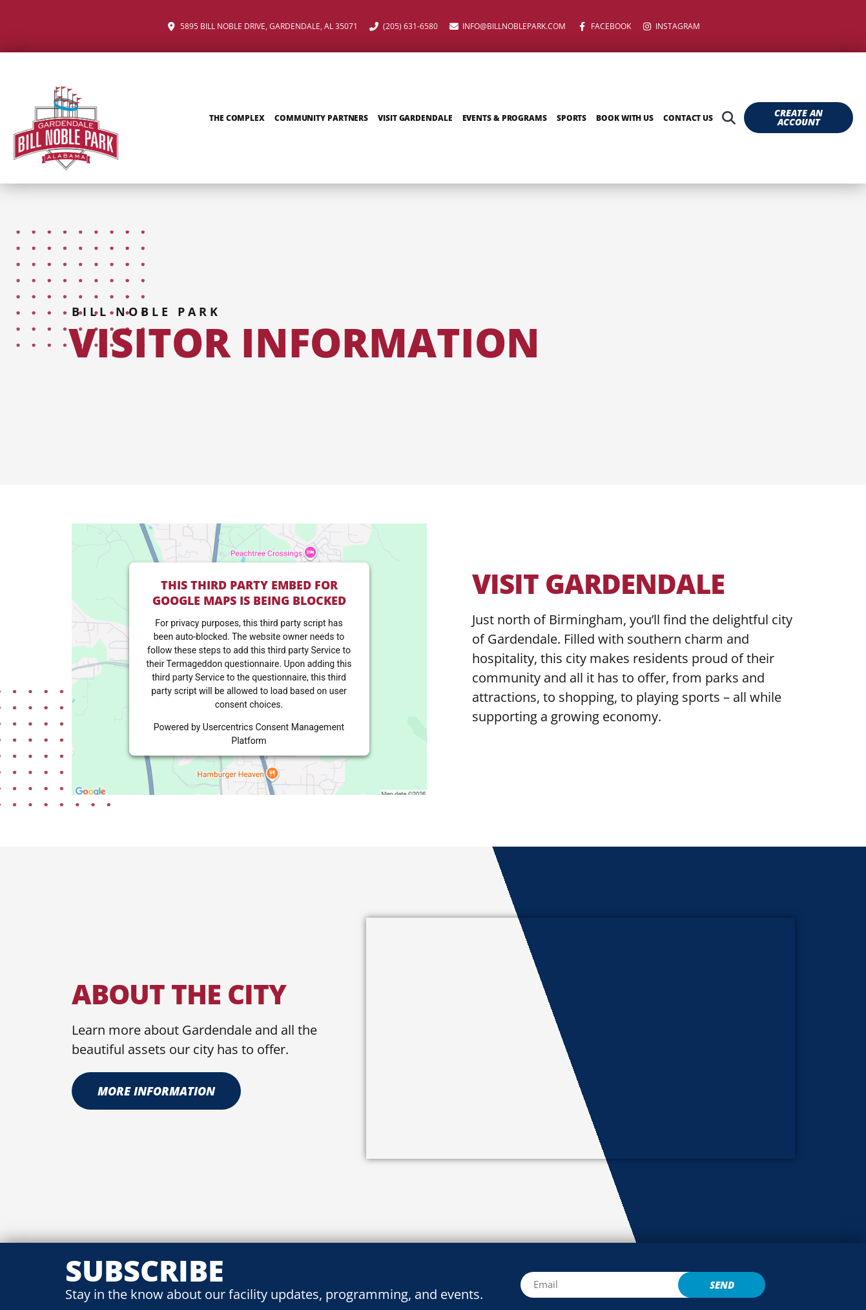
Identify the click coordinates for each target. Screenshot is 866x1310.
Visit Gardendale (415, 117)
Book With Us (625, 117)
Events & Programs (504, 117)
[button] (728, 117)
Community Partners (321, 117)
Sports (571, 117)
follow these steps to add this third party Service (243, 650)
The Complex (237, 117)
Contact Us (688, 117)
